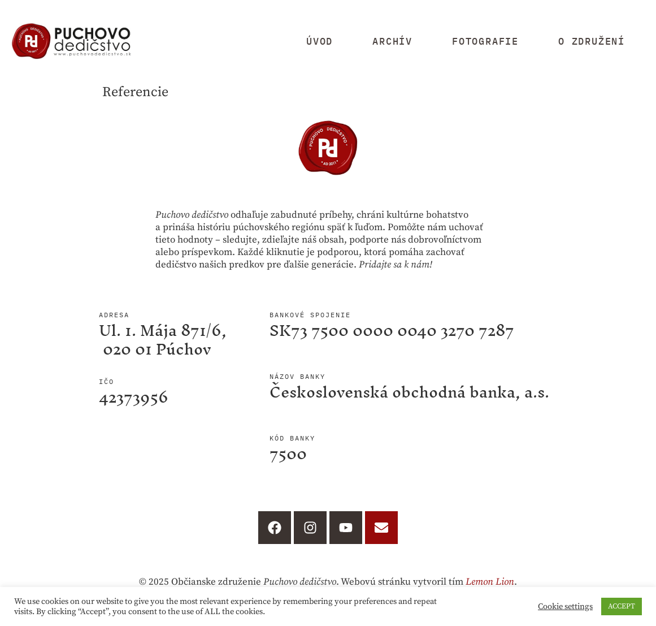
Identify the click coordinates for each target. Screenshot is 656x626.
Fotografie (485, 41)
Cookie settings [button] (565, 607)
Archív (392, 41)
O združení (591, 41)
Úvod (319, 41)
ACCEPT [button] (621, 606)
